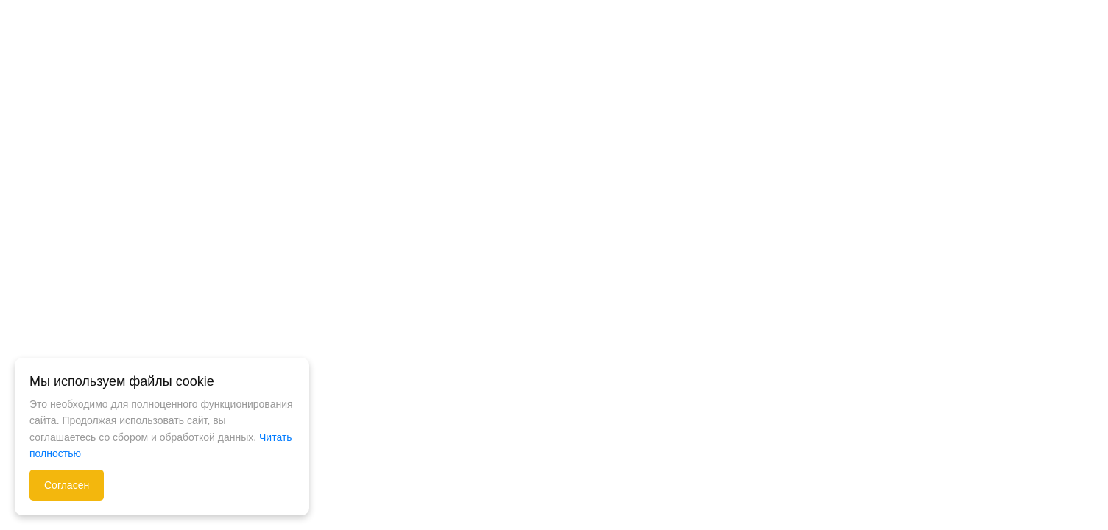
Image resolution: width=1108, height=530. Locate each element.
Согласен (66, 485)
